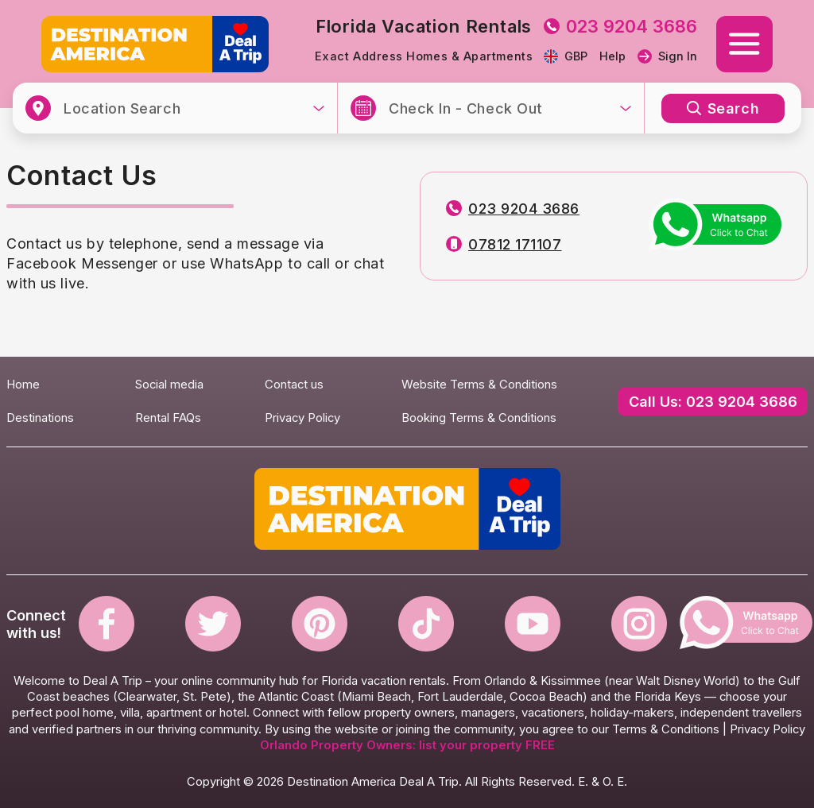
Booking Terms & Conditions (478, 418)
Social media (169, 384)
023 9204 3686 (512, 208)
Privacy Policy (302, 418)
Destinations (40, 418)
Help (612, 56)
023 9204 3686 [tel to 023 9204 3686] (620, 26)
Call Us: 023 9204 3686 (713, 401)
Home (23, 384)
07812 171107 (503, 244)
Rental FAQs (168, 418)
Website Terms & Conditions (479, 384)
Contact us (294, 384)
